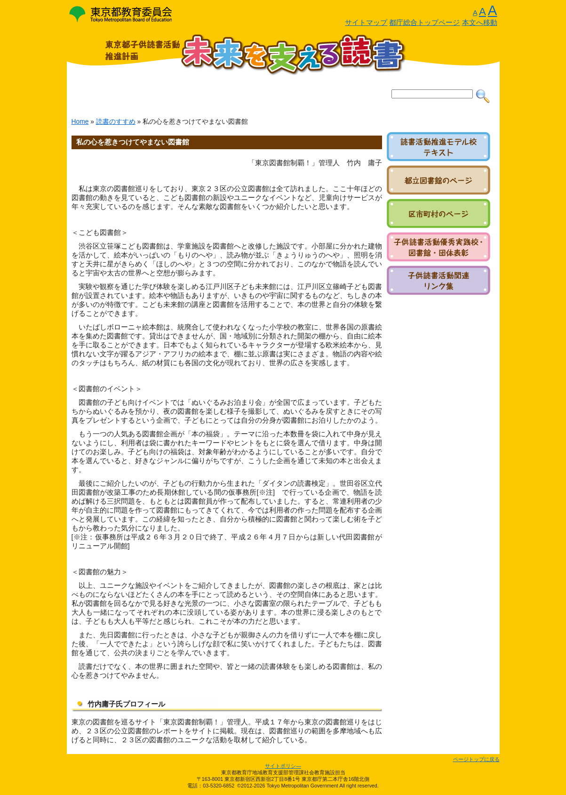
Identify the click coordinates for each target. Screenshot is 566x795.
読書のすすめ (116, 121)
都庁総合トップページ (424, 22)
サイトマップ (366, 22)
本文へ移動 (479, 22)
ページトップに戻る (476, 759)
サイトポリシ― (283, 766)
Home (80, 121)
